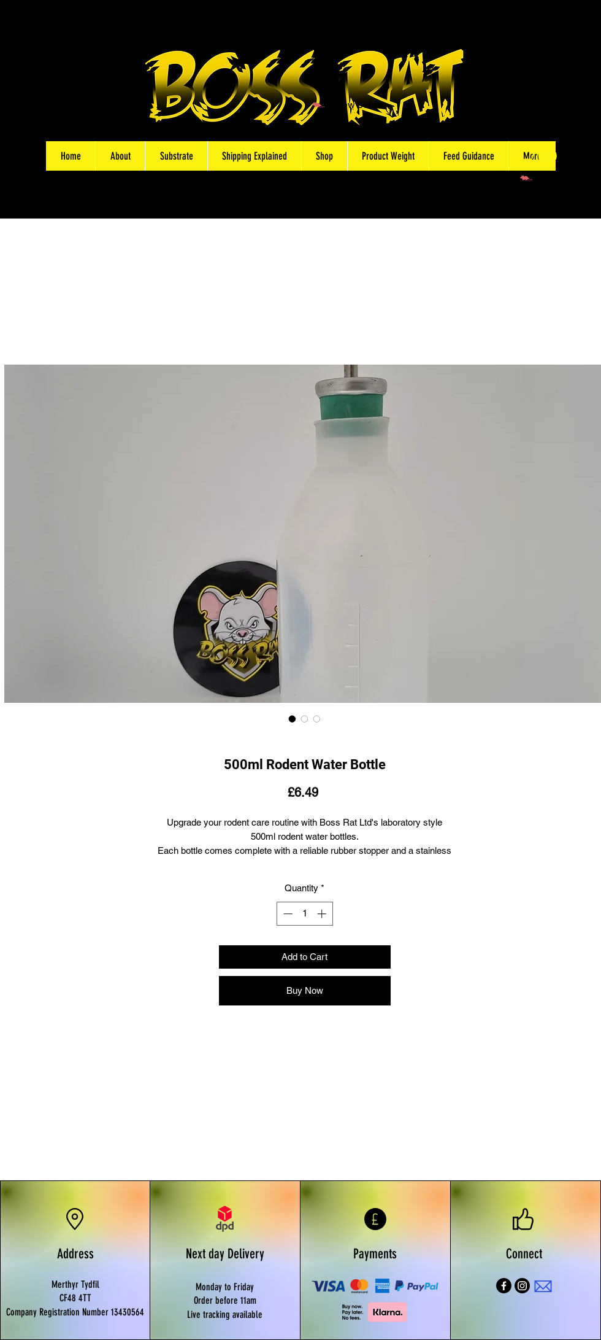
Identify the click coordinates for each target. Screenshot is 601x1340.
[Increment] (323, 913)
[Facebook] (503, 1285)
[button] (324, 156)
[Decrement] (286, 913)
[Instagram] (522, 1285)
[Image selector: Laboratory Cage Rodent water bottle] (317, 719)
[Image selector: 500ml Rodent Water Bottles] (305, 719)
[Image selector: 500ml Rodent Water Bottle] (292, 719)
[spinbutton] (304, 913)
